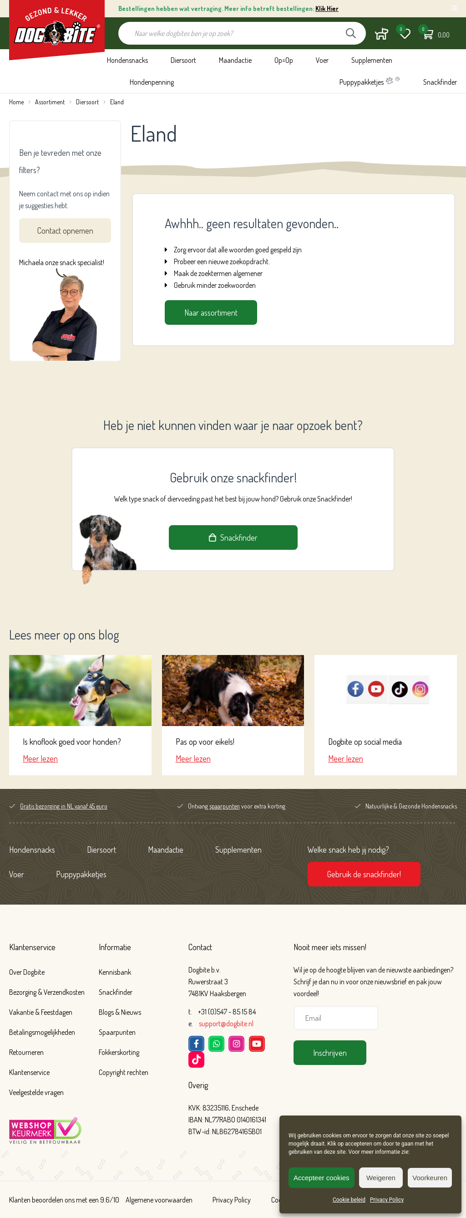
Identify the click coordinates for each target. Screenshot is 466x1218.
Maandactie (235, 60)
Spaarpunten (117, 1032)
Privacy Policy (387, 1200)
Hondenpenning (152, 82)
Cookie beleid (349, 1200)
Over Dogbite (27, 972)
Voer (322, 60)
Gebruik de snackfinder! (364, 874)
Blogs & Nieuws (120, 1012)
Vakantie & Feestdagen (40, 1012)
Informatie (115, 947)
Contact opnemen (65, 230)
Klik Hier (327, 8)
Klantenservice (32, 947)
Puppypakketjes (369, 81)
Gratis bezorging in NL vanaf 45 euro (63, 806)
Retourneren (26, 1052)
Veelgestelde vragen (36, 1092)
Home (16, 102)
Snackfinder (440, 82)
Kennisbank (115, 972)
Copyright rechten (123, 1072)
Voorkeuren (429, 1178)
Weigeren (380, 1178)
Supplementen (371, 60)
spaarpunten (224, 806)
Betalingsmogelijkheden (42, 1032)
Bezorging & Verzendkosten (47, 992)
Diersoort (183, 60)
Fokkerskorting (119, 1052)
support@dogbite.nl (226, 1023)
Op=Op (283, 60)
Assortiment (50, 102)
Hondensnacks (127, 60)
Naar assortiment (211, 312)
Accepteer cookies (322, 1178)
